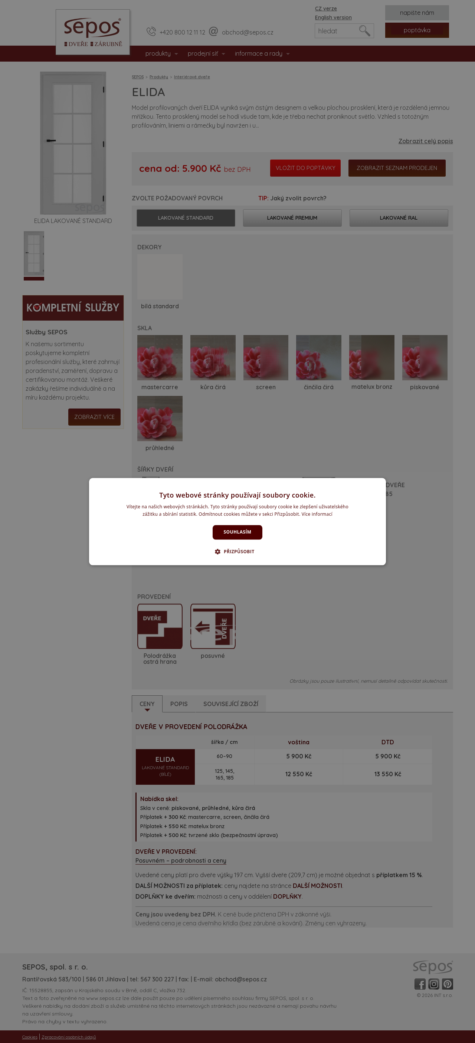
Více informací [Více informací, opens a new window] (317, 514)
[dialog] (237, 521)
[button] (237, 551)
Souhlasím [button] (238, 532)
